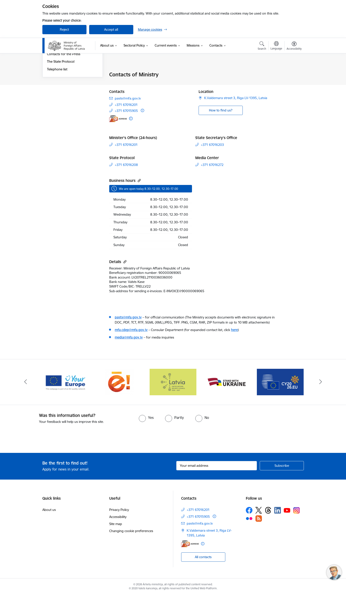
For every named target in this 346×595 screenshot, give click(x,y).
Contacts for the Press (63, 101)
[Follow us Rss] (258, 518)
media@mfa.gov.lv (129, 337)
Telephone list (57, 117)
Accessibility (117, 517)
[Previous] (25, 382)
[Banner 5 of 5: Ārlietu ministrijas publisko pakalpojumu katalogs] (119, 382)
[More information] (142, 110)
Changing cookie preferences (131, 531)
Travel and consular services (68, 82)
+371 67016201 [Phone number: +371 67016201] (126, 105)
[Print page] (292, 72)
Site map (115, 524)
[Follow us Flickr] (249, 518)
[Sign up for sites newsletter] (282, 465)
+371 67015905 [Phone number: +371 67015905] (126, 111)
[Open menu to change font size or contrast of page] (294, 46)
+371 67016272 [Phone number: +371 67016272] (212, 165)
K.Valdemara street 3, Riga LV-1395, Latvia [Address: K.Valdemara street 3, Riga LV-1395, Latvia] (235, 98)
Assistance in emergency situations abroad (65, 92)
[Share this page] (292, 83)
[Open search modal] (262, 46)
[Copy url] (139, 180)
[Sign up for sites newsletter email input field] (216, 465)
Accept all (111, 29)
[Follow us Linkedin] (277, 510)
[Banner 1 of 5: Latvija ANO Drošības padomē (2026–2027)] (173, 382)
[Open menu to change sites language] (276, 46)
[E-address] (118, 118)
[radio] (146, 417)
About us (49, 510)
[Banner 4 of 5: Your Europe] (65, 382)
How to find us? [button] (220, 110)
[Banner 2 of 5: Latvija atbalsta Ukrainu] (226, 382)
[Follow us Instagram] (296, 510)
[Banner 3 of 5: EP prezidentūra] (280, 382)
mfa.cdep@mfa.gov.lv (131, 330)
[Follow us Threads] (268, 510)
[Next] (320, 382)
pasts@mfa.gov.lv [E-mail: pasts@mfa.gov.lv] (128, 98)
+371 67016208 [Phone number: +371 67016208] (126, 165)
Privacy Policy (119, 510)
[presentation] (36, 436)
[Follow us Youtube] (287, 510)
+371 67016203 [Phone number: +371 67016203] (212, 145)
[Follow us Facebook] (249, 510)
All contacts (203, 557)
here (234, 330)
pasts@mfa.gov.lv (128, 317)
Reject (64, 29)
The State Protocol (60, 109)
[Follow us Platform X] (258, 510)
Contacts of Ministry (62, 75)
